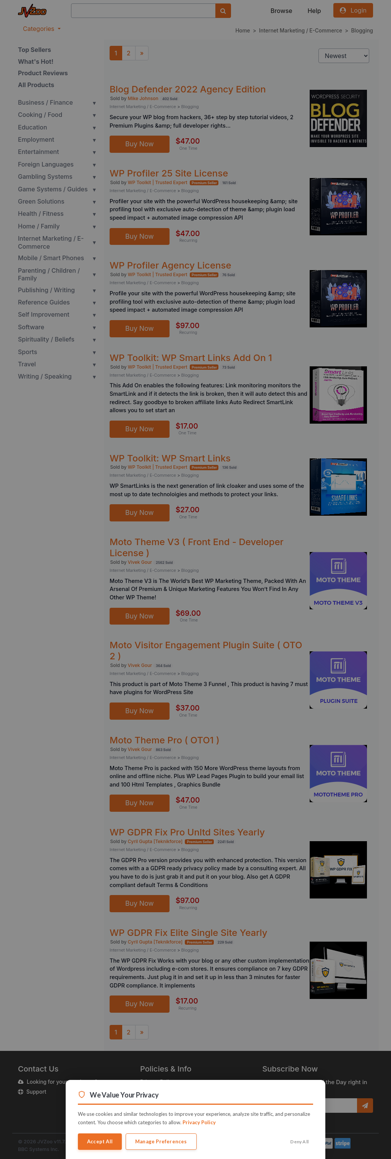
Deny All (299, 1141)
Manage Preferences (161, 1141)
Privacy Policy (199, 1122)
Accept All (100, 1141)
